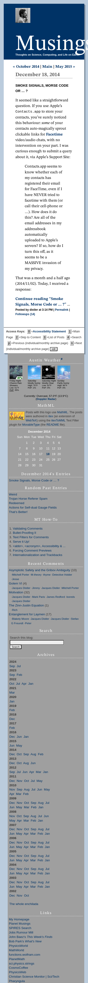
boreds (71, 597)
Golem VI (15, 584)
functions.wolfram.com (24, 955)
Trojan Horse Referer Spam (28, 499)
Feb (19, 675)
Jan (30, 684)
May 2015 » (65, 67)
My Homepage (19, 920)
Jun (19, 737)
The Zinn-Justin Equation (26, 606)
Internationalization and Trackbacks (37, 555)
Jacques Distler (21, 588)
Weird (13, 495)
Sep (12, 666)
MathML (62, 412)
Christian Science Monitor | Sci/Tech (34, 977)
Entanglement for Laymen (27, 614)
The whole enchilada (23, 904)
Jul (19, 666)
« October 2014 (26, 67)
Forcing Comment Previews (32, 551)
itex (50, 416)
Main (47, 67)
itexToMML (58, 421)
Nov (19, 781)
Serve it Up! (21, 542)
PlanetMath (17, 959)
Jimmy (36, 588)
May (19, 746)
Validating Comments (27, 529)
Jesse (15, 579)
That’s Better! (18, 512)
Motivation (16, 593)
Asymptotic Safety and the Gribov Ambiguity (39, 570)
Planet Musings (19, 924)
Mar (12, 693)
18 (47, 454)
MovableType (31, 425)
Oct (11, 684)
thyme (46, 575)
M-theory (36, 575)
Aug (33, 754)
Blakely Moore (20, 619)
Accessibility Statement (49, 332)
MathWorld (16, 950)
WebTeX (31, 421)
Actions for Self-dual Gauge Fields (33, 508)
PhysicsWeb (17, 972)
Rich (15, 610)
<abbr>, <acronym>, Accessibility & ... (39, 546)
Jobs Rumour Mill (21, 933)
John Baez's (30, 937)
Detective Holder (62, 575)
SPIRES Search (20, 928)
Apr (24, 684)
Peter (28, 623)
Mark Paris (38, 597)
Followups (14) (25, 314)
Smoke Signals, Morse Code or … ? (34, 481)
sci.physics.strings (21, 964)
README (52, 425)
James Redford (56, 597)
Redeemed (16, 503)
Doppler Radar (46, 399)
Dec (12, 719)
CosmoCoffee (18, 968)
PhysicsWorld (18, 946)
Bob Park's (25, 942)
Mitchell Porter (20, 575)
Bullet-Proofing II (24, 533)
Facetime (54, 135)
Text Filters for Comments (31, 537)
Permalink (61, 310)
